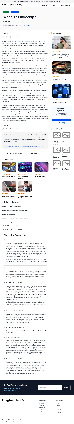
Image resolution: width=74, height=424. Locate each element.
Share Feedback (36, 153)
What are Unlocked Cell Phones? (65, 170)
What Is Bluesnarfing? (8, 196)
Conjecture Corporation (17, 419)
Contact (58, 405)
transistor (7, 68)
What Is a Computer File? (60, 102)
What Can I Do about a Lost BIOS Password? (25, 197)
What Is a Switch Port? (9, 176)
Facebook (58, 412)
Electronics (42, 405)
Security (5, 194)
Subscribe (61, 119)
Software (55, 99)
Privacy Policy (5, 421)
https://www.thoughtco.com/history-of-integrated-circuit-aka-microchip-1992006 (23, 146)
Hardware (37, 174)
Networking (6, 174)
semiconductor (19, 41)
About (57, 403)
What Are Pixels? (39, 176)
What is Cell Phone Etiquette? (55, 170)
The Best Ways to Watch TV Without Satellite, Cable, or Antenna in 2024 (60, 55)
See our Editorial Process (14, 153)
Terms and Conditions (13, 421)
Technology (56, 51)
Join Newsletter (66, 5)
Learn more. (58, 1)
